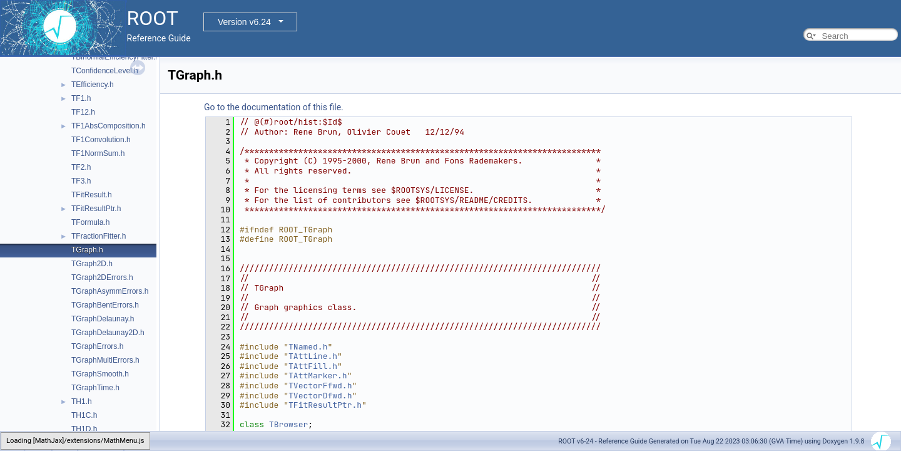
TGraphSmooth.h (100, 374)
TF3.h (81, 181)
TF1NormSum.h (98, 153)
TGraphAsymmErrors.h (109, 291)
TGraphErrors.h (97, 346)
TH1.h (81, 401)
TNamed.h (307, 346)
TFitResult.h (91, 194)
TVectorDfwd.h (320, 395)
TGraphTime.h (95, 387)
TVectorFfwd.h (320, 385)
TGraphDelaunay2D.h (108, 332)
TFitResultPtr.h (96, 208)
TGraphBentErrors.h (105, 305)
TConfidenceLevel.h (104, 70)
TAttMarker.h (317, 375)
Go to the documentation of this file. (274, 107)
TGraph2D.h (92, 263)
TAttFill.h (312, 366)
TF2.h (81, 167)
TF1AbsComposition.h (108, 126)
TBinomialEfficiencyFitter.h (115, 57)
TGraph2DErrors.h (102, 277)
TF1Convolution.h (101, 139)
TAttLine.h (312, 356)
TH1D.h (84, 429)
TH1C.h (84, 415)
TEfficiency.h (92, 84)
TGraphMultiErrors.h (105, 360)
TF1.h (81, 98)
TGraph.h (87, 250)
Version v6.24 (244, 22)
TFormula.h (90, 222)
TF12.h (83, 112)
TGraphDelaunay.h (103, 318)
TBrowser (288, 424)
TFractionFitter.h (98, 236)
